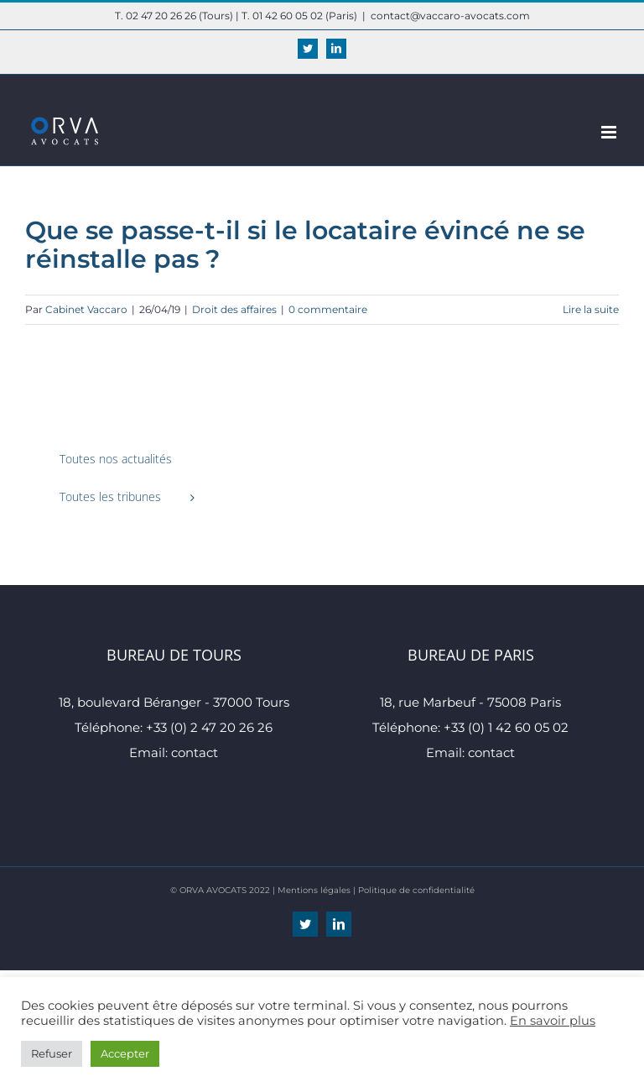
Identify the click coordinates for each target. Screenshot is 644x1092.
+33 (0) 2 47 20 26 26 (209, 727)
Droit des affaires (234, 309)
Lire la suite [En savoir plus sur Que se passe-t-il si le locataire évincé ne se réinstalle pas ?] (591, 309)
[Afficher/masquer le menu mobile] (610, 132)
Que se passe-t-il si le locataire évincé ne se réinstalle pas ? (305, 244)
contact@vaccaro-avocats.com (450, 15)
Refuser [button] (51, 1053)
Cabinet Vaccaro (86, 309)
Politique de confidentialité (416, 890)
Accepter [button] (125, 1053)
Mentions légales (314, 890)
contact (194, 752)
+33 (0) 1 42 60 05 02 (506, 727)
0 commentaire (327, 309)
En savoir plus (552, 1020)
